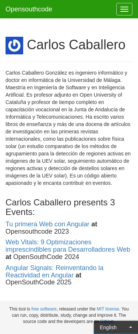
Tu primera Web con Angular (47, 224)
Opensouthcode (29, 9)
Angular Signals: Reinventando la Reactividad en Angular (54, 271)
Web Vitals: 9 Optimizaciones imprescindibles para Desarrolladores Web (68, 245)
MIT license (108, 309)
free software (44, 309)
